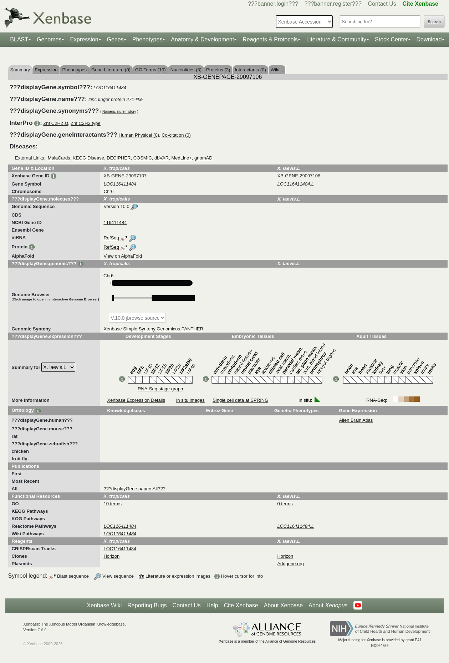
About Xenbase (283, 605)
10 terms (112, 503)
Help (212, 605)
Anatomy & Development (202, 39)
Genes (115, 39)
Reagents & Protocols (270, 39)
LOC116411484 (119, 548)
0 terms (284, 503)
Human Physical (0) (139, 135)
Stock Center (391, 39)
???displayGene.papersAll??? (134, 488)
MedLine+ (181, 158)
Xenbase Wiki (104, 605)
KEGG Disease (88, 158)
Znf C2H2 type (86, 123)
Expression (84, 39)
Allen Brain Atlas (356, 420)
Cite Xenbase (241, 605)
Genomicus (168, 329)
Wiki (277, 69)
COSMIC (142, 158)
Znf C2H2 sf (55, 123)
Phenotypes (147, 39)
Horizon (111, 556)
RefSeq (111, 238)
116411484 (115, 222)
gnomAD (203, 158)
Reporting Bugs (147, 605)
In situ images (190, 400)
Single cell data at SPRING (240, 400)
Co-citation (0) (176, 135)
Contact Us (382, 4)
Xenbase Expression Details (136, 400)
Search (434, 22)
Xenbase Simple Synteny (129, 329)
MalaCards (59, 158)
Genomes (49, 39)
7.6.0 (42, 630)
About (327, 605)
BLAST (19, 39)
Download (429, 39)
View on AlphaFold (122, 256)
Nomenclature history (119, 111)
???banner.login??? (273, 4)
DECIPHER (119, 158)
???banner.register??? (333, 4)
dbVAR (161, 158)
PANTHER (192, 329)
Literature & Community (336, 39)
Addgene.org (290, 563)
